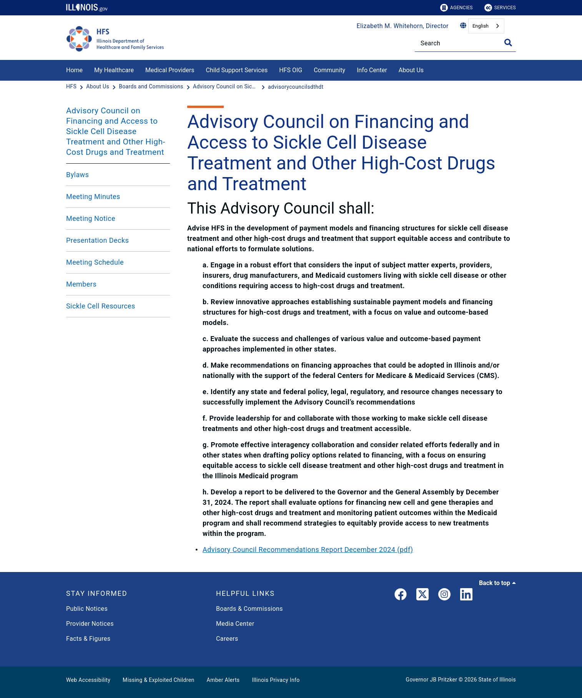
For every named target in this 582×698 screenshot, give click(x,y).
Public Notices (87, 608)
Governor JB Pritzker (431, 679)
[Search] (465, 43)
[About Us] (429, 69)
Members (81, 284)
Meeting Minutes (93, 196)
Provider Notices (90, 623)
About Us (411, 70)
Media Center (235, 623)
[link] (400, 595)
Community (329, 70)
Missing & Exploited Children (158, 680)
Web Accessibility (88, 680)
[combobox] (486, 25)
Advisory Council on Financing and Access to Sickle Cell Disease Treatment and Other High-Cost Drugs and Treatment (115, 131)
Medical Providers (170, 70)
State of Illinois (497, 679)
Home (74, 70)
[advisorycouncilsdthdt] (295, 87)
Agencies (456, 8)
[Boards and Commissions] (152, 87)
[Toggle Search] (508, 42)
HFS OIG (290, 70)
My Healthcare (114, 70)
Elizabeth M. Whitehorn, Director (403, 26)
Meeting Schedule (95, 262)
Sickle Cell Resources (100, 306)
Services (500, 8)
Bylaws (77, 175)
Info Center (372, 70)
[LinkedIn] (466, 595)
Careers (227, 638)
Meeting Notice (90, 218)
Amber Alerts (223, 680)
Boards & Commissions (249, 608)
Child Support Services (237, 70)
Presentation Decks (97, 240)
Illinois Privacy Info (275, 680)
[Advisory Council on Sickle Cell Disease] (226, 87)
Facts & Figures (88, 638)
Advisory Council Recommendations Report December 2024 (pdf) (308, 549)
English (480, 26)
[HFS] (72, 87)
